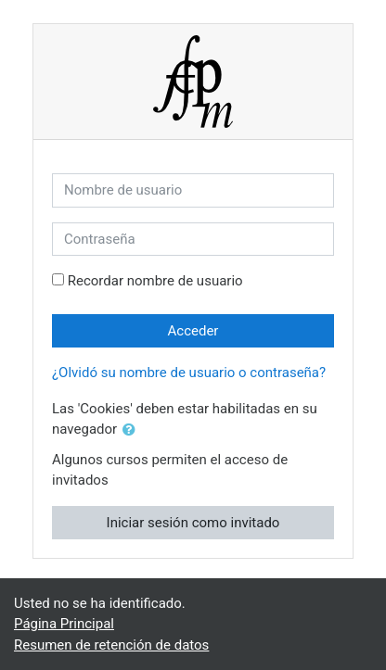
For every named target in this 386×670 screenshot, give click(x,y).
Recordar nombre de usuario (155, 280)
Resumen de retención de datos (111, 645)
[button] (133, 430)
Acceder (193, 330)
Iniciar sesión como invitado (193, 522)
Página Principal (64, 623)
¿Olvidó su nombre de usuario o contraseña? (189, 372)
